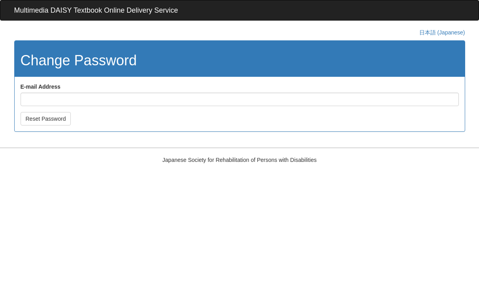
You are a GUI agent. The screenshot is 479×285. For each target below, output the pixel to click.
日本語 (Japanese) (442, 32)
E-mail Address (41, 87)
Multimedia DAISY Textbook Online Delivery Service (96, 10)
